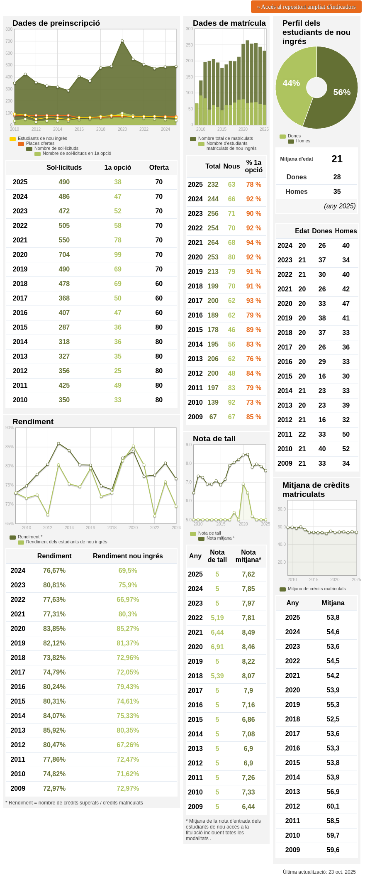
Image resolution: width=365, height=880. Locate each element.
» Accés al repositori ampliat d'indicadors (306, 6)
